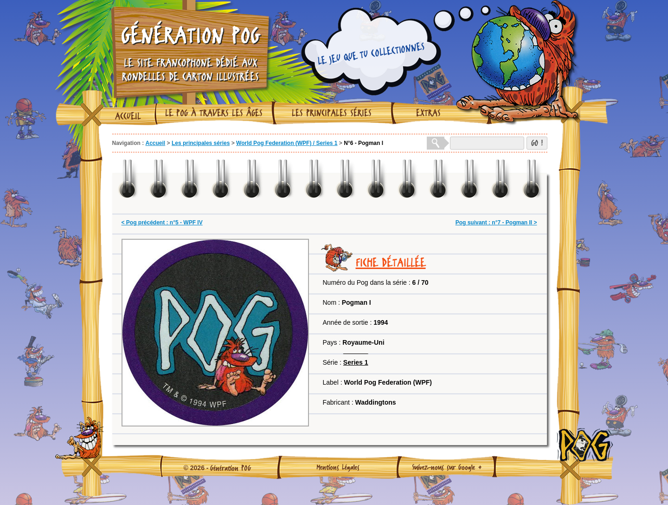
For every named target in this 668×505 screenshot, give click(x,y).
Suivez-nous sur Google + (447, 467)
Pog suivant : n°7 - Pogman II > (496, 222)
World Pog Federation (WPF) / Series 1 (286, 143)
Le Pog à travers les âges (214, 113)
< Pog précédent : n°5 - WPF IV (162, 222)
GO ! (537, 143)
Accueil (128, 116)
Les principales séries (332, 113)
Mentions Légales (338, 467)
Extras (428, 113)
